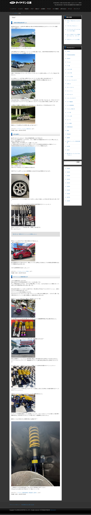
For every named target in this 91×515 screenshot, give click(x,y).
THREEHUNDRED (71, 55)
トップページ (13, 8)
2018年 (68, 193)
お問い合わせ (63, 8)
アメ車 (68, 65)
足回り (35, 492)
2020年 (68, 186)
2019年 (68, 190)
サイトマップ (77, 8)
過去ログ (37, 8)
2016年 (68, 200)
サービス (70, 8)
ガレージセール (70, 87)
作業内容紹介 (25, 492)
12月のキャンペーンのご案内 (73, 39)
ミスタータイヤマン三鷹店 (21, 3)
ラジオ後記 (69, 123)
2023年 (68, 175)
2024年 (68, 172)
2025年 (68, 168)
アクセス (49, 8)
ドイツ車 (69, 112)
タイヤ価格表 (56, 8)
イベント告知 (25, 271)
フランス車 (69, 116)
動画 (68, 130)
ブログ (32, 8)
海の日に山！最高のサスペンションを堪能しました (25, 234)
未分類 (68, 146)
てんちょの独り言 (26, 128)
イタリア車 (69, 73)
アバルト (19, 128)
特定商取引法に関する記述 (27, 504)
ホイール (69, 119)
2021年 (68, 182)
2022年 (68, 179)
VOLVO (68, 58)
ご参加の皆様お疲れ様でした (20, 22)
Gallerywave (53, 510)
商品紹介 (27, 8)
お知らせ (69, 83)
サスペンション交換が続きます (20, 276)
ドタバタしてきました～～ (73, 25)
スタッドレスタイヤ (71, 98)
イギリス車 (69, 69)
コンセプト (20, 8)
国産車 (68, 137)
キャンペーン (70, 90)
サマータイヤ (70, 94)
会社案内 (43, 8)
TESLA (68, 51)
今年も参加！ (16, 134)
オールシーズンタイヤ (72, 80)
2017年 (68, 197)
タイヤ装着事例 (70, 105)
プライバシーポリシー (15, 504)
